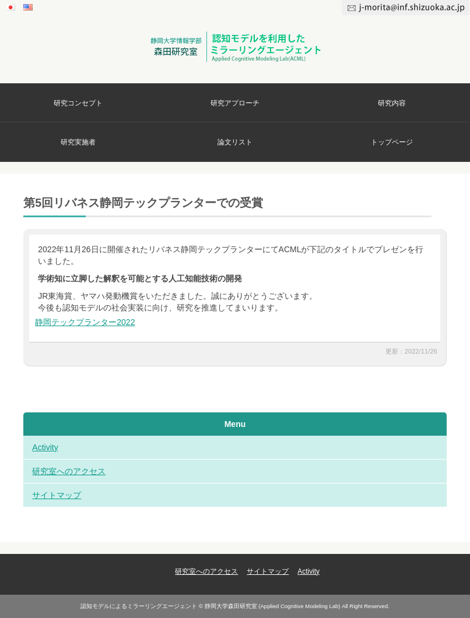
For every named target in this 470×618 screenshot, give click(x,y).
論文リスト (235, 142)
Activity (45, 447)
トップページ (392, 142)
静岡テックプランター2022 (85, 322)
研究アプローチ (235, 103)
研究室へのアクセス (69, 471)
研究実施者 (78, 142)
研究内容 (392, 103)
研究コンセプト (78, 103)
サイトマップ (56, 495)
